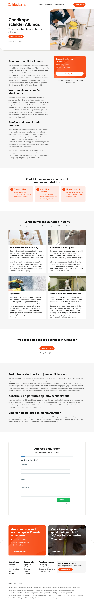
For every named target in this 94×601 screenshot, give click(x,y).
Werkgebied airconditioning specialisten (21, 590)
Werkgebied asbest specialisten (18, 593)
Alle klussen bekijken (19, 551)
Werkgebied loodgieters (16, 595)
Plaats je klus (79, 5)
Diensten (40, 4)
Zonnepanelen (44, 571)
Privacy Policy (12, 587)
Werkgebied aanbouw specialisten (47, 590)
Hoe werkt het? (59, 4)
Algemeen (27, 565)
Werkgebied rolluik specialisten (18, 598)
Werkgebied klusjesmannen (55, 598)
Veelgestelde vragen (13, 572)
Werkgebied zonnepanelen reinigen (45, 587)
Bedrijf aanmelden (65, 570)
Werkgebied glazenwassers (74, 595)
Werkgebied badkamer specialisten (36, 595)
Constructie (28, 567)
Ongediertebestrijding (47, 569)
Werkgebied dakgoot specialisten (69, 587)
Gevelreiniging (44, 565)
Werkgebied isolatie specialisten (63, 593)
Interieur (27, 573)
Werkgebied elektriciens (57, 595)
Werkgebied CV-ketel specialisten (41, 593)
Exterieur (27, 569)
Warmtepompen (45, 567)
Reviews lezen (56, 551)
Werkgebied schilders (25, 587)
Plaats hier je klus (16, 36)
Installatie (27, 571)
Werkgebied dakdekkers (66, 590)
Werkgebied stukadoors (37, 598)
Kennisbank (48, 4)
